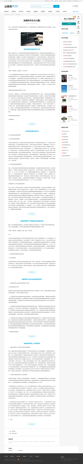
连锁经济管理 (65, 33)
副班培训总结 (64, 139)
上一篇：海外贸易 (11, 431)
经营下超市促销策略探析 (68, 58)
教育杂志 (14, 11)
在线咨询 (76, 6)
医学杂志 (21, 11)
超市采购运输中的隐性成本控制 (70, 47)
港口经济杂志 (20, 450)
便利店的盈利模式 (65, 155)
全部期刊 (76, 11)
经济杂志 (28, 11)
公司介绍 (6, 456)
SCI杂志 (65, 11)
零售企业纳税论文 (67, 55)
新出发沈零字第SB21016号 (15, 460)
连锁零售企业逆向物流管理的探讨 (32, 279)
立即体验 (69, 23)
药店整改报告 (64, 142)
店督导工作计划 (65, 131)
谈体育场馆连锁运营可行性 (32, 49)
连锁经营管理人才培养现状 (32, 343)
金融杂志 (36, 11)
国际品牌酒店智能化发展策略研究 (70, 52)
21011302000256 (27, 459)
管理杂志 (43, 11)
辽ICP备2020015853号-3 (13, 459)
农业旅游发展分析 (67, 41)
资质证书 (12, 456)
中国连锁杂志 (10, 450)
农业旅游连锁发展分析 (32, 131)
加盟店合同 (64, 147)
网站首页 (6, 11)
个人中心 (30, 456)
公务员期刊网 (6, 14)
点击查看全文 (32, 124)
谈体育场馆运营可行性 (68, 50)
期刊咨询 (18, 456)
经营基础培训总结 (65, 144)
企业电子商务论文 (67, 44)
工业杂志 (57, 11)
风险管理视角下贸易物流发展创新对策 (31, 221)
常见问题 (37, 456)
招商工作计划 (64, 150)
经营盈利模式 (64, 136)
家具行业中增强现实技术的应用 (70, 63)
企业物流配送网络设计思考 (69, 66)
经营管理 (64, 134)
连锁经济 (72, 33)
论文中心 (12, 14)
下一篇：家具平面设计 (12, 433)
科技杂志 (50, 11)
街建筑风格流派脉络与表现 (69, 61)
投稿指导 (24, 456)
